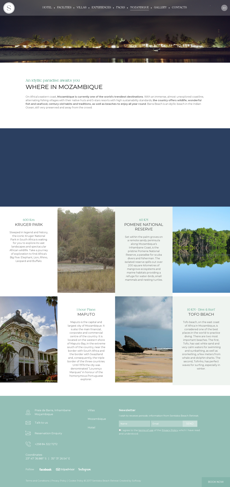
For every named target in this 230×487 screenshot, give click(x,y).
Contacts (179, 7)
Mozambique (139, 7)
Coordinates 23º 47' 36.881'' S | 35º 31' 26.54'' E (48, 456)
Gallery (160, 7)
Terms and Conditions (37, 480)
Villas (82, 7)
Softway (136, 480)
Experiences (101, 7)
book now (216, 481)
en (224, 7)
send (190, 423)
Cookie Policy (76, 480)
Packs (120, 7)
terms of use (145, 430)
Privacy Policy (170, 430)
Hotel (47, 7)
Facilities (64, 7)
